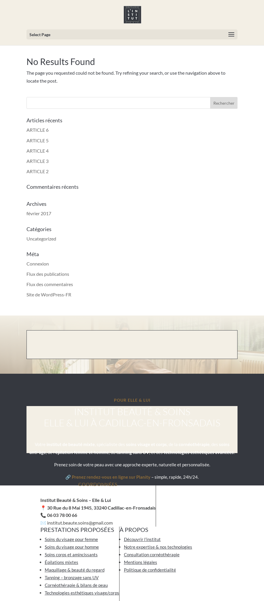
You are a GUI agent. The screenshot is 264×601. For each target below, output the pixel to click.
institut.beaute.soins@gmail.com (79, 522)
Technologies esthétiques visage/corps (82, 592)
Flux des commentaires (49, 284)
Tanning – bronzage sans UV (72, 577)
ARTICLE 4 (37, 150)
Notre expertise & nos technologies (158, 547)
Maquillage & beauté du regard (74, 569)
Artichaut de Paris (179, 586)
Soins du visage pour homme (72, 547)
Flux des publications (47, 274)
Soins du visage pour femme (71, 539)
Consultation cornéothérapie (152, 554)
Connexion (37, 263)
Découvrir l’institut (142, 539)
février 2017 (38, 213)
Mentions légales (140, 562)
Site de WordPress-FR (48, 294)
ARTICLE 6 (37, 130)
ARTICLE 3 (37, 161)
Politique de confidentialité (150, 569)
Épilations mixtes (61, 562)
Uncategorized (41, 238)
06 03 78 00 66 (62, 515)
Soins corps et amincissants (71, 554)
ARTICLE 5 (37, 140)
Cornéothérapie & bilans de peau (76, 585)
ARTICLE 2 (37, 171)
